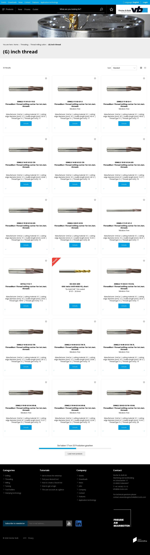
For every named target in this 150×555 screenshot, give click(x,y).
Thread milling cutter (38, 44)
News (20, 2)
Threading (24, 44)
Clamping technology (13, 493)
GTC (24, 538)
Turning (8, 486)
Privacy (31, 538)
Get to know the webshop (52, 476)
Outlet (35, 9)
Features (35, 2)
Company (82, 489)
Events (3, 2)
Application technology (49, 2)
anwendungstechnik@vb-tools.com (132, 497)
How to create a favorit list (52, 483)
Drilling (7, 476)
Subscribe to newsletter (15, 523)
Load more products (75, 454)
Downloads (12, 2)
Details (26, 123)
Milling (7, 483)
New (20, 9)
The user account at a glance (53, 489)
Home (16, 44)
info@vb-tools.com (120, 489)
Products (7, 9)
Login (145, 2)
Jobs (80, 486)
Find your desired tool (50, 479)
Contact (27, 2)
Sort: (109, 68)
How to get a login (49, 486)
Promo (27, 9)
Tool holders (10, 489)
